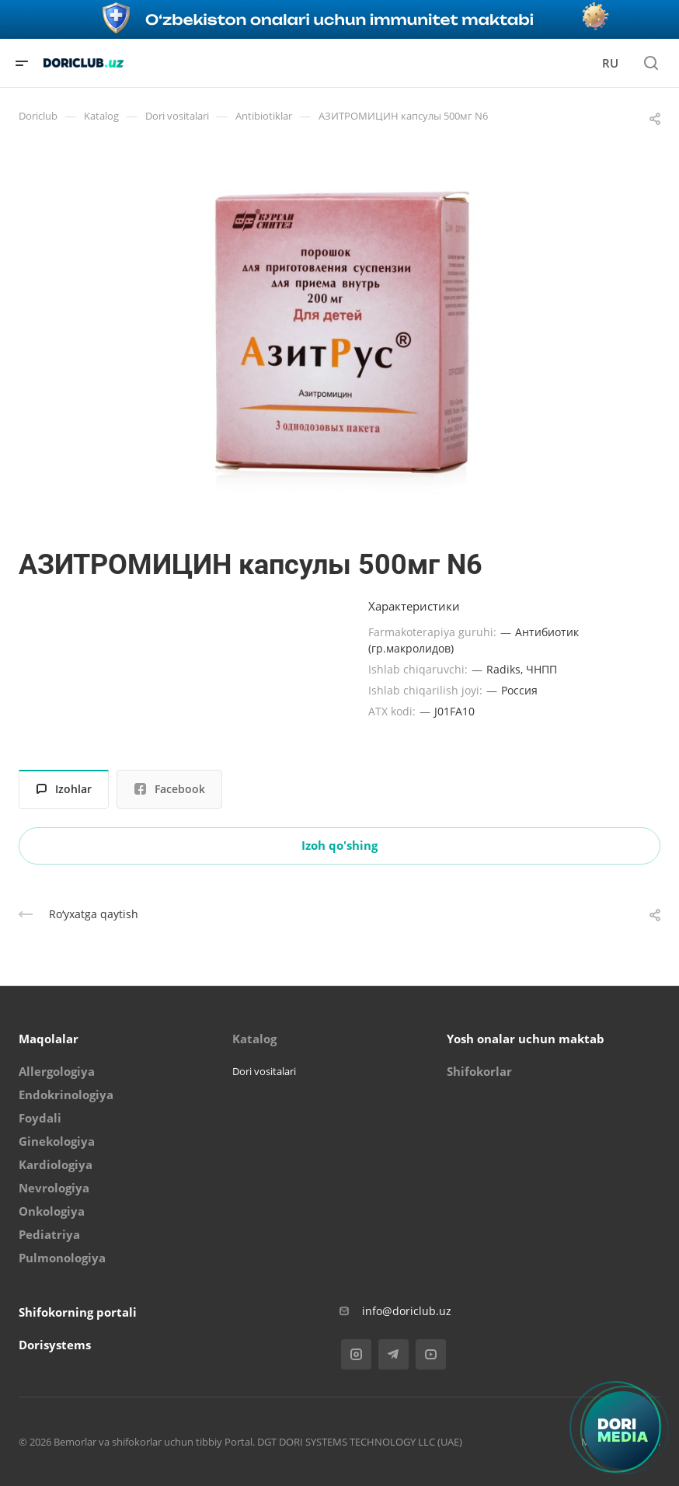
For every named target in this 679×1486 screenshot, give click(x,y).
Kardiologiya (55, 1164)
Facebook (169, 788)
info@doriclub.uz (406, 1310)
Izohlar (64, 788)
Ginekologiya (57, 1141)
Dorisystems (55, 1344)
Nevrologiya (54, 1187)
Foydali (40, 1118)
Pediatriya (49, 1234)
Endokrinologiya (66, 1094)
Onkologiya (52, 1211)
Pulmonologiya (62, 1257)
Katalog (254, 1038)
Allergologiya (57, 1071)
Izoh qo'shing (339, 845)
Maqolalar (48, 1038)
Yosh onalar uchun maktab (525, 1038)
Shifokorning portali (78, 1312)
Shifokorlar (479, 1071)
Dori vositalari (264, 1071)
